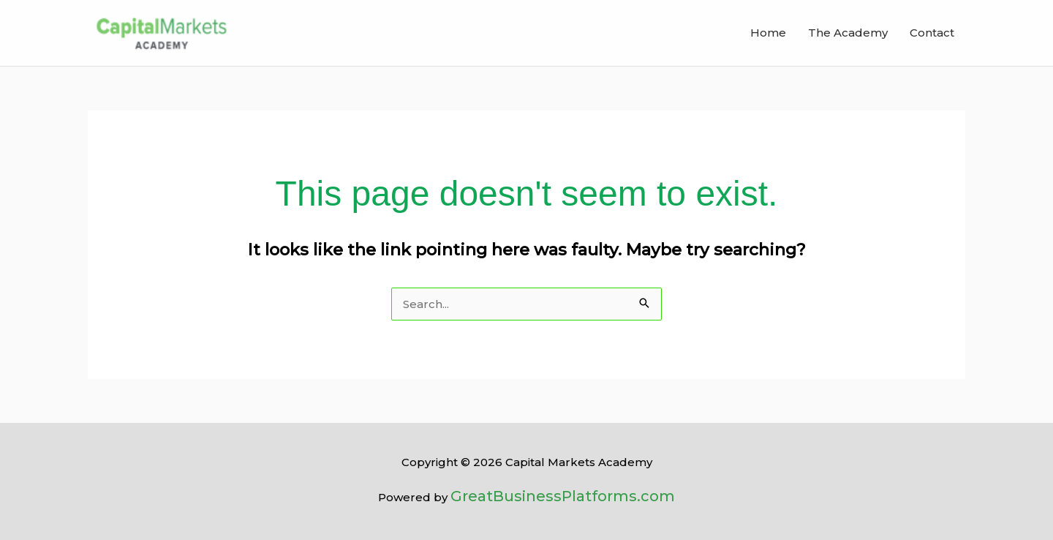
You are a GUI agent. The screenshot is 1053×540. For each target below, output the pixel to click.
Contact (932, 33)
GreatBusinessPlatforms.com (562, 496)
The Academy (848, 33)
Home (768, 33)
